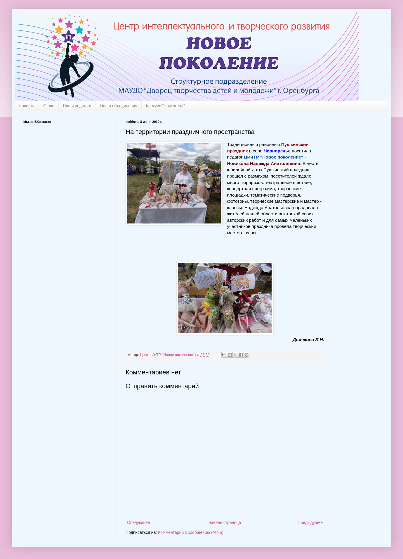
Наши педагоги (77, 106)
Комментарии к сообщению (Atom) (190, 532)
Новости (26, 106)
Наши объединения (118, 106)
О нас (48, 106)
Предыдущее (310, 522)
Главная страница (224, 522)
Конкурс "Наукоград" (165, 106)
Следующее (138, 522)
